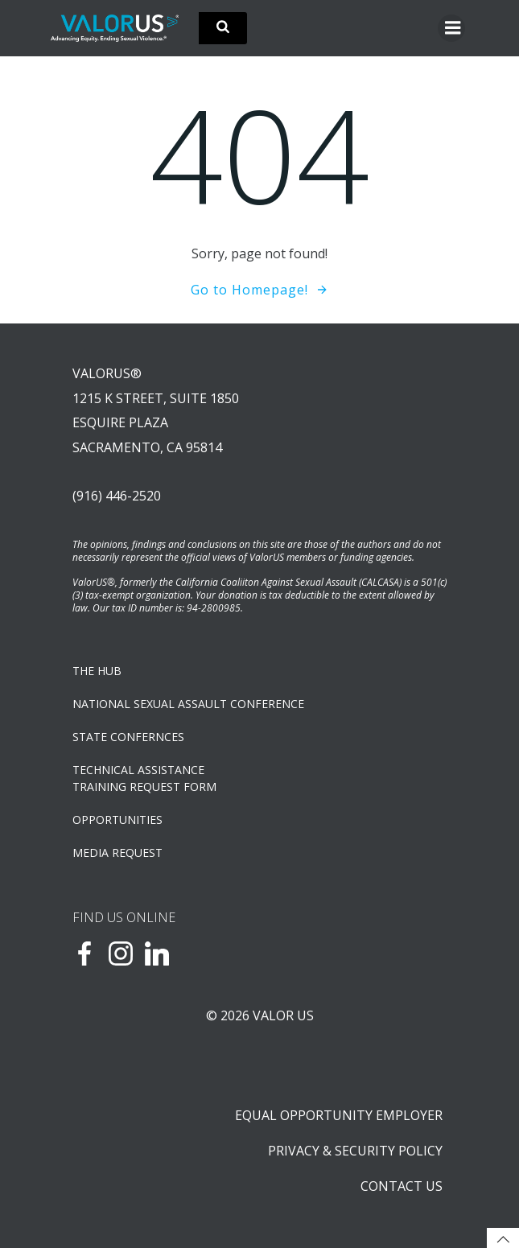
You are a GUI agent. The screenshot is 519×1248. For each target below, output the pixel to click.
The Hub (97, 670)
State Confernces (128, 736)
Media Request (117, 852)
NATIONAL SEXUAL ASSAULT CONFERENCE (188, 703)
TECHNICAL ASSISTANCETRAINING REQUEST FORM (144, 778)
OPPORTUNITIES (117, 819)
